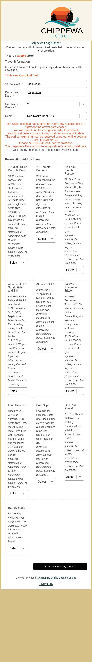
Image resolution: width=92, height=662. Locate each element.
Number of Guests (11, 106)
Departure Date (11, 94)
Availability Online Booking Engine (57, 577)
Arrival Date (14, 83)
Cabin (9, 115)
